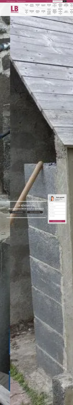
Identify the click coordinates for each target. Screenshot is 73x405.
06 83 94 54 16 (21, 1)
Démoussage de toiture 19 (32, 11)
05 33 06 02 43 (10, 1)
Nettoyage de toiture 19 (43, 11)
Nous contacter (35, 212)
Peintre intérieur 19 (66, 12)
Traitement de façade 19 (49, 5)
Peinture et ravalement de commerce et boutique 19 (60, 11)
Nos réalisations (17, 212)
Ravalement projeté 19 (43, 5)
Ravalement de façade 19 (37, 5)
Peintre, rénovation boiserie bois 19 (60, 5)
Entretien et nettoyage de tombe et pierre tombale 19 (49, 12)
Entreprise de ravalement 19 (54, 5)
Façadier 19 (26, 5)
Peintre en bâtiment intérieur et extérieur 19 (54, 11)
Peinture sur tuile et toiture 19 (32, 5)
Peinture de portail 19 (26, 12)
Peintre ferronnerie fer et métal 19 (66, 5)
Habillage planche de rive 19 (38, 11)
